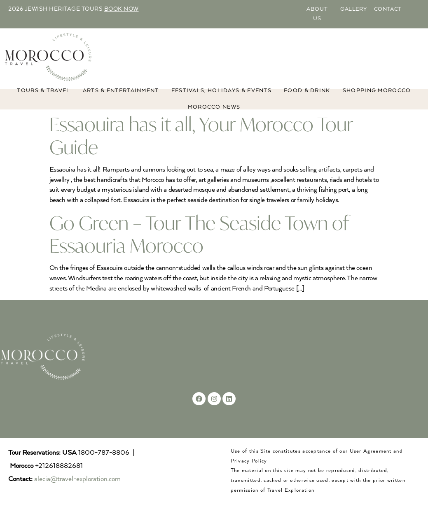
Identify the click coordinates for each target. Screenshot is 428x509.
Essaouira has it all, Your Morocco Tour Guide (201, 135)
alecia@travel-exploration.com (77, 479)
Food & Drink (307, 91)
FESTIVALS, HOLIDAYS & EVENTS (221, 91)
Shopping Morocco (377, 91)
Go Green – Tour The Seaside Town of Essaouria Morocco (199, 234)
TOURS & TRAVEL (43, 91)
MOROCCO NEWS (214, 107)
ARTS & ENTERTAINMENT (121, 91)
